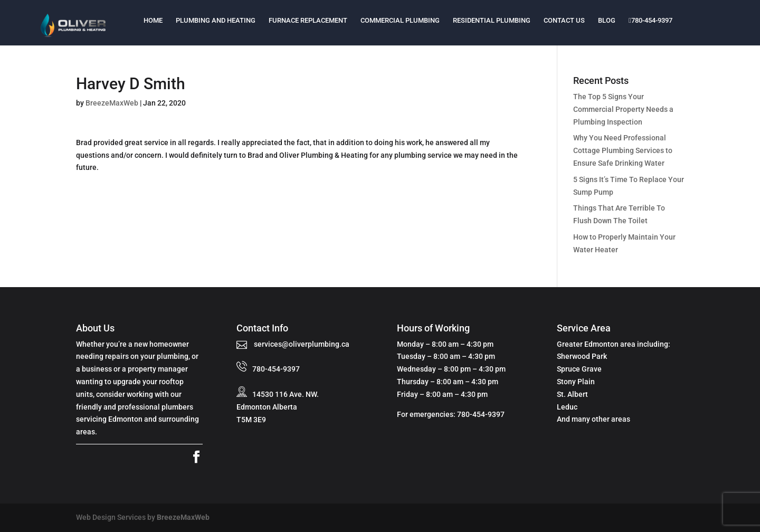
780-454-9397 (650, 20)
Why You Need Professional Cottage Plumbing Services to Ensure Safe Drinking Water (622, 150)
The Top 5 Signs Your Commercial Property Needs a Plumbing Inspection (623, 109)
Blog (606, 20)
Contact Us (564, 20)
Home (153, 20)
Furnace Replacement (308, 20)
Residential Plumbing (491, 20)
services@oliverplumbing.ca (300, 344)
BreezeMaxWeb (112, 103)
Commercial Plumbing (400, 20)
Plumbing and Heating (215, 20)
